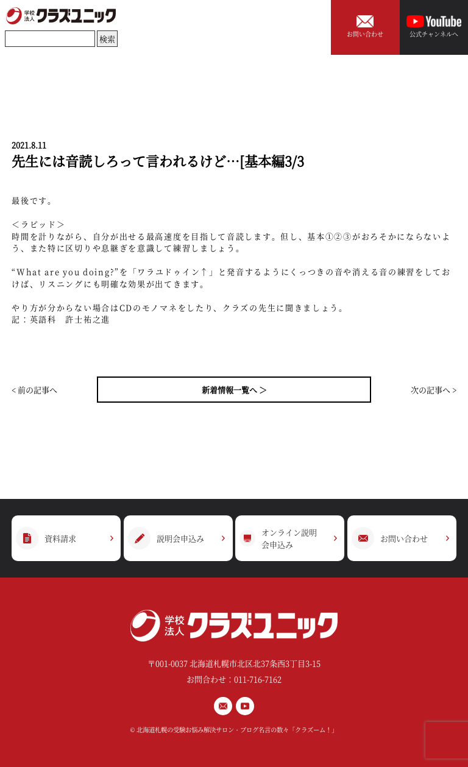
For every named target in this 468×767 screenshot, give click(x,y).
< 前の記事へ (34, 389)
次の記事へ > (433, 389)
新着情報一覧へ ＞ (234, 389)
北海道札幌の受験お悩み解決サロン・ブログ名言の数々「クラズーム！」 (237, 729)
